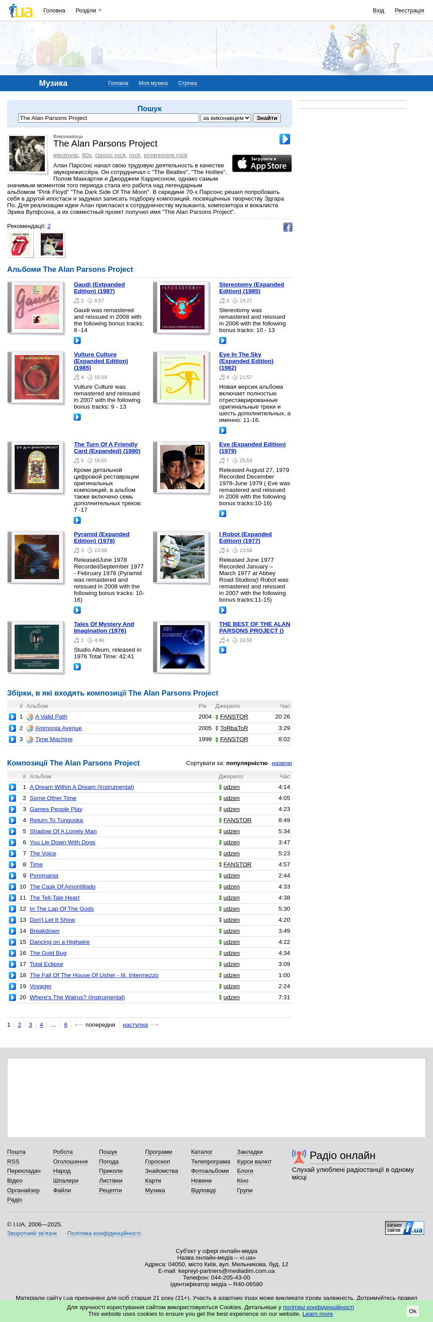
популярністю (247, 763)
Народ (62, 1170)
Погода (108, 1161)
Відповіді (203, 1190)
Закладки (250, 1151)
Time (36, 864)
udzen (229, 787)
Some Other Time (53, 798)
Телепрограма (211, 1161)
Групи (244, 1190)
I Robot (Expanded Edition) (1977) (245, 537)
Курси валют (254, 1161)
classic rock (110, 155)
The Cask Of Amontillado (63, 886)
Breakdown (44, 931)
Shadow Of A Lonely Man (63, 831)
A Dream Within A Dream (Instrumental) (82, 787)
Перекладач (23, 1170)
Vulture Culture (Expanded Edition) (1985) (101, 361)
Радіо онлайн (343, 1155)
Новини (201, 1180)
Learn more (318, 1313)
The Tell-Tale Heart (55, 897)
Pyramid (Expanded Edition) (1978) (101, 537)
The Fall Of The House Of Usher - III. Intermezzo (94, 975)
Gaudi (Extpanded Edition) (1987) (99, 287)
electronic (66, 155)
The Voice (43, 853)
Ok (413, 1311)
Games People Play (56, 809)
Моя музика (153, 83)
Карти (153, 1180)
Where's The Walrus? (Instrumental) (77, 997)
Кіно (242, 1180)
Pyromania (44, 875)
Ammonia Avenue (54, 728)
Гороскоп (157, 1161)
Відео (15, 1180)
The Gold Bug (48, 953)
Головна (54, 10)
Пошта (16, 1151)
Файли (62, 1190)
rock (134, 155)
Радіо (14, 1199)
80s (87, 155)
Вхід (379, 10)
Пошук (108, 1151)
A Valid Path (46, 716)
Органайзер (23, 1190)
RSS (13, 1161)
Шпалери (66, 1180)
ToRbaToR (231, 728)
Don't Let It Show (52, 919)
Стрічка (187, 83)
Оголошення (70, 1161)
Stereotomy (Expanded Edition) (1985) (251, 287)
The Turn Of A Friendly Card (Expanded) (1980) (107, 447)
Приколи (110, 1170)
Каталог (202, 1151)
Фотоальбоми (210, 1170)
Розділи (86, 10)
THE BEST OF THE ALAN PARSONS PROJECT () (254, 627)
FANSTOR (231, 716)
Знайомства (161, 1170)
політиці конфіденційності (318, 1307)
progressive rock (166, 155)
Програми (158, 1151)
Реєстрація (409, 10)
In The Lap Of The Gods (62, 908)
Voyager (40, 986)
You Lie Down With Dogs (62, 842)
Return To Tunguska (56, 820)
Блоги (245, 1170)
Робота (63, 1151)
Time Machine (49, 739)
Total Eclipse (46, 964)
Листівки (110, 1180)
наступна (135, 1024)
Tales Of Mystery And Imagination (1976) (104, 627)
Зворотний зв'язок (32, 1233)
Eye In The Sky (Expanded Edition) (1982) (246, 361)
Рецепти (110, 1190)
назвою (282, 763)
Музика (155, 1190)
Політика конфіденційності (104, 1233)
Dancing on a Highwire (60, 942)
